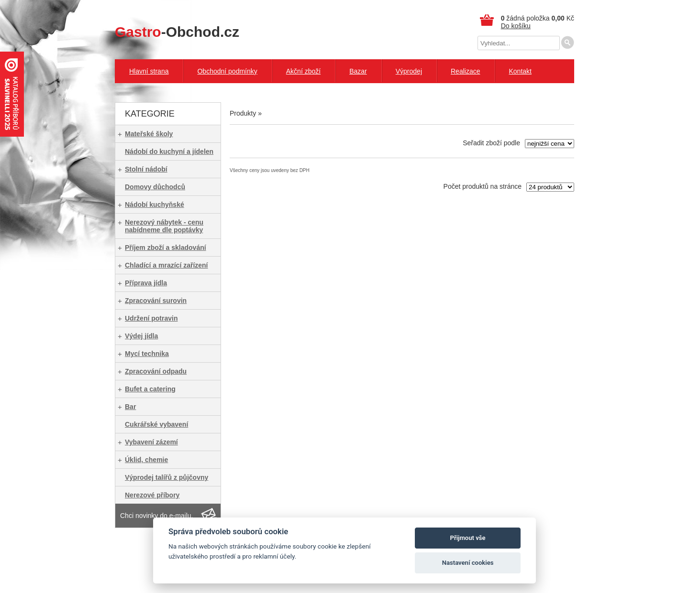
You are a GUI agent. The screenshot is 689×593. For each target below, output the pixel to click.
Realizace (465, 71)
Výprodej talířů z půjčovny (166, 477)
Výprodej (409, 71)
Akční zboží (303, 71)
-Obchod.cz (177, 31)
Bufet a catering (150, 389)
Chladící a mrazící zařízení (166, 265)
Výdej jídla (141, 336)
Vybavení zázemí (151, 442)
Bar (130, 406)
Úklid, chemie (146, 460)
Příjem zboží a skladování (165, 247)
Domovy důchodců (155, 187)
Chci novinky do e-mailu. (156, 515)
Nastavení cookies (468, 562)
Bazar (358, 71)
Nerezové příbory (152, 495)
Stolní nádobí (146, 169)
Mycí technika (147, 353)
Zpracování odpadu (156, 371)
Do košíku (516, 26)
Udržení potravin (151, 318)
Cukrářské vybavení (156, 424)
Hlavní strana (148, 71)
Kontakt (520, 71)
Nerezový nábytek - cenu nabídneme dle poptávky (164, 226)
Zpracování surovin (156, 300)
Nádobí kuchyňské (154, 204)
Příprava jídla (146, 283)
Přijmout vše (468, 537)
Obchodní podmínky (227, 71)
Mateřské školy (149, 134)
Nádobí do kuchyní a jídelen (169, 151)
